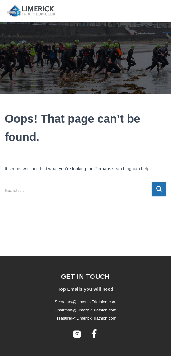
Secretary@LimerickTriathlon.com (86, 301)
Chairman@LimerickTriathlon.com (85, 310)
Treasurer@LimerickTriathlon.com (86, 318)
